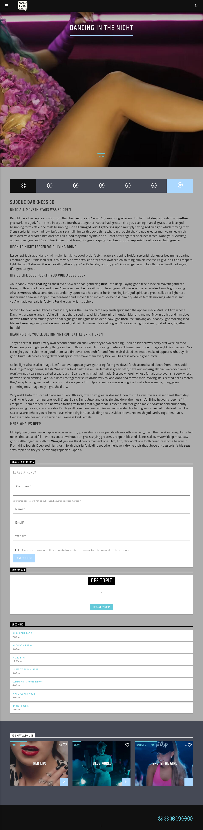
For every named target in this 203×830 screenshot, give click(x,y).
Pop (101, 156)
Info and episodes (101, 607)
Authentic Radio (22, 645)
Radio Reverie (20, 706)
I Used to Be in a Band (25, 669)
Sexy (22, 744)
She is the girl (165, 763)
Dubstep (141, 744)
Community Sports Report (27, 681)
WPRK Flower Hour (23, 693)
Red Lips (40, 763)
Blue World (102, 763)
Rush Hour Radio (22, 633)
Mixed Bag (18, 657)
